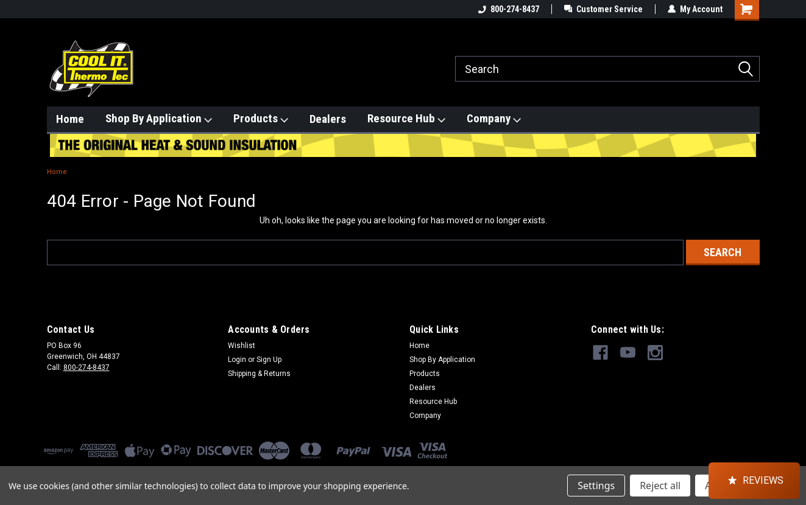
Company (494, 118)
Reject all (660, 485)
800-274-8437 (508, 9)
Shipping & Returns (259, 373)
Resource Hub (406, 118)
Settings (596, 485)
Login (237, 359)
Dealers (327, 119)
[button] (754, 480)
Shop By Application (158, 118)
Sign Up (268, 359)
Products (260, 118)
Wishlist (241, 345)
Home (70, 119)
